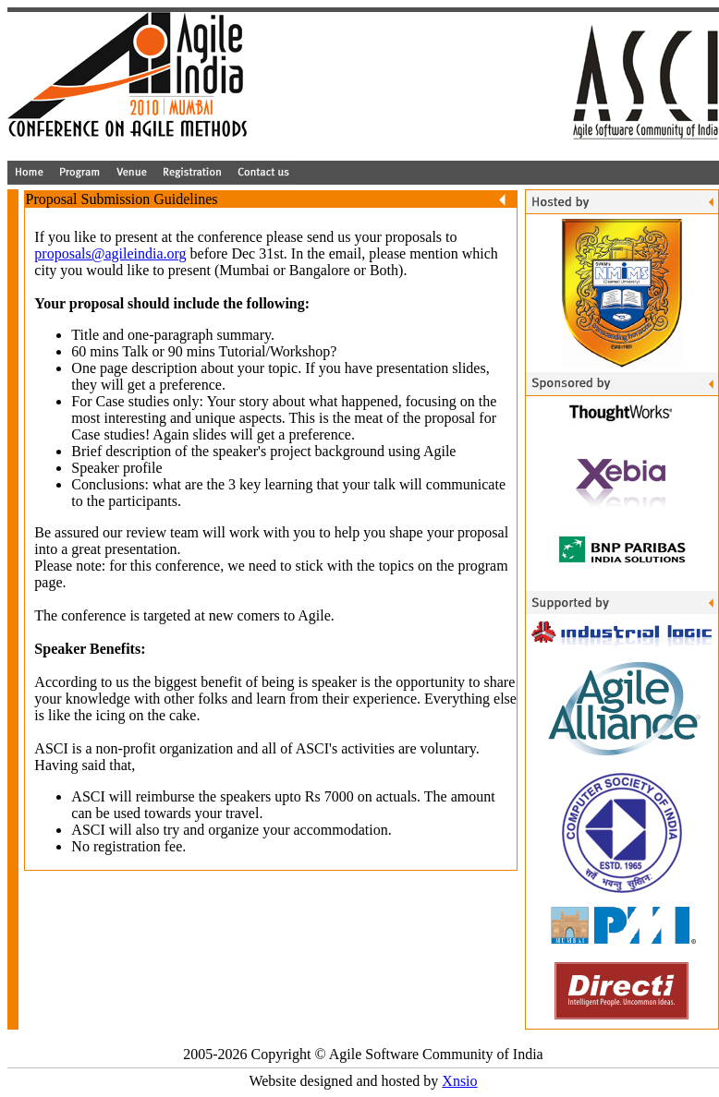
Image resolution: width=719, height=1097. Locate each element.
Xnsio (459, 1081)
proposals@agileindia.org (110, 253)
